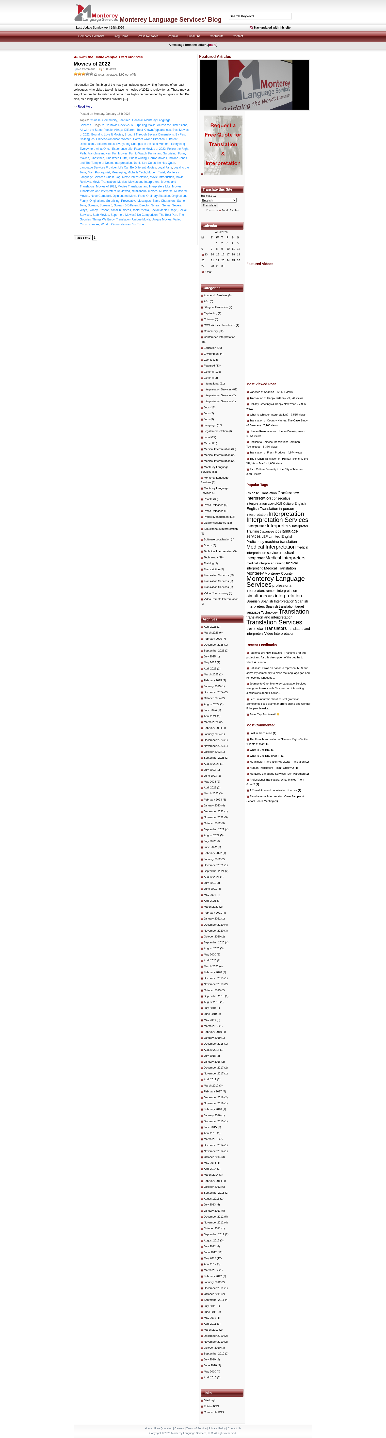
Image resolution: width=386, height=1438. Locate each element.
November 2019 (214, 984)
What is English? (262, 749)
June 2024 (210, 710)
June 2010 (210, 1365)
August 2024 (211, 704)
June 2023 (210, 775)
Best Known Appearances (154, 130)
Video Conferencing (216, 593)
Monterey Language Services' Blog (171, 19)
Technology (211, 557)
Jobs (207, 407)
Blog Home (121, 36)
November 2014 (214, 1151)
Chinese (95, 120)
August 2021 (211, 876)
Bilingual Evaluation (216, 307)
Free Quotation (163, 1428)
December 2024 (214, 692)
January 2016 (212, 1115)
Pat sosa (255, 668)
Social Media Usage (164, 210)
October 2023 (212, 751)
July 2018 (210, 1055)
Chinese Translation (261, 493)
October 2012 (212, 1228)
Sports (208, 545)
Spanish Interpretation (277, 601)
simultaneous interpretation (274, 595)
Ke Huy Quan (166, 163)
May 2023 (210, 781)
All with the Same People (96, 130)
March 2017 (211, 1085)
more (212, 45)
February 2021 (213, 912)
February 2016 (213, 1109)
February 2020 (213, 972)
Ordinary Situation (158, 196)
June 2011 (210, 1311)
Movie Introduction (162, 177)
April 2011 (210, 1323)
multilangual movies (144, 191)
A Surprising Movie (143, 125)
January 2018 (212, 1061)
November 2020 (214, 930)
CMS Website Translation (219, 325)
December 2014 (214, 1145)
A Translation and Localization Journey (275, 790)
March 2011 (211, 1329)
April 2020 (210, 960)
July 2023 (210, 769)
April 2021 (210, 900)
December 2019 (214, 978)
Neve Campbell (101, 196)
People (208, 499)
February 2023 (213, 799)
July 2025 (210, 656)
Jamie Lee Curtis (144, 163)
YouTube (138, 224)
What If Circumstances (116, 224)
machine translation (281, 541)
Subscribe (193, 36)
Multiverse (166, 191)
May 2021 (210, 894)
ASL (206, 301)
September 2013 (214, 1192)
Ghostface (97, 158)
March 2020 (211, 966)
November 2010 (214, 1341)
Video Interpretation (279, 633)
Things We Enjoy (103, 219)
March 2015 (211, 1138)
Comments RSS (214, 1412)
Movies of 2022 (92, 64)
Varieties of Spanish (262, 391)
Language (210, 425)
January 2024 (212, 734)
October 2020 (212, 936)
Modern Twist (156, 172)
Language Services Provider (98, 167)
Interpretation (123, 163)
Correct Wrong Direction (149, 139)
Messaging (119, 172)
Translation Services (216, 575)
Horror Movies (157, 158)
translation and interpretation (269, 617)
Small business (121, 210)
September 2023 (214, 757)
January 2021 (212, 918)
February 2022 (213, 853)
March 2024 (211, 721)
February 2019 (213, 1031)
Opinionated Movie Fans (129, 196)
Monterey (255, 573)
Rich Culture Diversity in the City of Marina (276, 469)
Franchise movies (99, 153)
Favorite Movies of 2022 (150, 148)
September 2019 (214, 996)
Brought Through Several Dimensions (149, 134)
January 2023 (212, 805)
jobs (278, 531)
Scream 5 (106, 205)
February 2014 (213, 1180)
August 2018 (211, 1049)
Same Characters (163, 200)
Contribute (216, 36)
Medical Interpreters (285, 557)
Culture (288, 503)
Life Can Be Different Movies (137, 167)
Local (207, 437)
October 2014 (212, 1156)
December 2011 (214, 1288)
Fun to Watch (138, 153)
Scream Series (161, 205)
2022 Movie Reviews (115, 125)
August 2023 (211, 763)
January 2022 (212, 859)
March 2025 (211, 674)
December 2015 (214, 1121)
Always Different (124, 130)
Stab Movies (101, 215)
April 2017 (210, 1079)
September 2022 (214, 829)
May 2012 (210, 1258)
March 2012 (211, 1270)
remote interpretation (281, 591)
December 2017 (214, 1067)
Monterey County (279, 573)
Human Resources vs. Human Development (277, 431)
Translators (275, 628)
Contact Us (234, 1428)
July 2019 (210, 1007)
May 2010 (210, 1371)
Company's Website (91, 36)
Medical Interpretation (217, 449)
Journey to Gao (259, 683)
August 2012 (211, 1240)
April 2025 (210, 668)
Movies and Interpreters (143, 182)
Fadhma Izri (257, 652)
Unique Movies (161, 219)
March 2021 (211, 906)
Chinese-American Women (113, 139)
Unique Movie (141, 219)
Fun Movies (120, 153)
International (211, 383)
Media (207, 443)
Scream (93, 205)
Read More (85, 106)
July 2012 (210, 1246)
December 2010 (214, 1335)
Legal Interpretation (216, 431)
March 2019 (211, 1025)
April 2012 (210, 1264)
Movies (122, 182)
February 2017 (213, 1091)
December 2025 (214, 644)
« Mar (208, 271)
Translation (123, 219)
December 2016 (214, 1097)
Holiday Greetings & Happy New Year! (273, 403)
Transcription (212, 569)
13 (206, 254)
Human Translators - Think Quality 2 (274, 767)
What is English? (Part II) (267, 755)
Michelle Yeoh (137, 172)
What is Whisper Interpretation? (269, 414)
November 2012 (214, 1222)
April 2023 (210, 787)
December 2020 (214, 924)
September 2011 (214, 1299)
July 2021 (210, 882)
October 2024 (212, 698)
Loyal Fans (165, 167)
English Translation (262, 508)
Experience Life (122, 148)
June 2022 (210, 847)
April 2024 (210, 716)
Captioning (210, 313)
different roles (106, 144)
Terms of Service (196, 1428)
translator (255, 628)
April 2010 (210, 1377)
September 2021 (214, 870)
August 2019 (211, 1002)
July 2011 (210, 1305)
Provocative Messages (136, 200)
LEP (264, 536)
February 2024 (213, 727)
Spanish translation (280, 606)
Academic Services (215, 295)
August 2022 (211, 835)
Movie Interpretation (135, 177)
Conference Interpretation (219, 336)
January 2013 (212, 1210)
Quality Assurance (215, 522)
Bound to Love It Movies (107, 134)
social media (140, 210)
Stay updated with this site (271, 27)
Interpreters (279, 525)
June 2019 (210, 1013)
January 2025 (212, 686)
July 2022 (210, 841)
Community (109, 120)
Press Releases (148, 36)
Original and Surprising (104, 200)
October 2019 (212, 990)
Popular (173, 36)
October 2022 (212, 823)
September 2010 (214, 1353)
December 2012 (214, 1216)
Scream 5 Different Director (132, 205)
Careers (179, 1428)
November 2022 (214, 817)
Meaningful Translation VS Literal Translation (279, 761)
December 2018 (214, 1043)
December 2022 (214, 811)
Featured (124, 120)
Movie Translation (104, 182)
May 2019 (210, 1020)
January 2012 (212, 1282)
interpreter (256, 525)
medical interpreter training (265, 563)
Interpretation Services (218, 389)
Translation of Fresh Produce (267, 452)
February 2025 (213, 680)
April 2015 (210, 1133)
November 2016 (214, 1103)
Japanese (267, 531)
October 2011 (212, 1293)
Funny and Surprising (162, 153)
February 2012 (213, 1276)
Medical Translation (280, 568)
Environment (211, 353)
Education (210, 347)
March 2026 (211, 632)
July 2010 (210, 1359)
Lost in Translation (263, 733)
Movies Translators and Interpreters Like (144, 186)
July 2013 (210, 1204)
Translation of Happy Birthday (268, 398)
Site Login (210, 1400)
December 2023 (214, 739)
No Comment (86, 69)
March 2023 (211, 793)
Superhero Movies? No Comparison (134, 215)
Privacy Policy (217, 1428)
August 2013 (211, 1198)
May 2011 (210, 1317)
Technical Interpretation (218, 551)
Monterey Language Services (275, 581)
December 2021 (214, 865)
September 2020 (214, 942)
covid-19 (275, 503)
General (137, 120)
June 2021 (210, 888)
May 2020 (210, 954)
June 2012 (210, 1252)
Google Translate (230, 210)
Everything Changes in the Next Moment (142, 144)
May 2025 (210, 662)
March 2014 (211, 1174)
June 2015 (210, 1127)
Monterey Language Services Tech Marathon (279, 773)
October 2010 (212, 1347)
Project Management (216, 516)
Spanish (253, 601)
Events (208, 359)
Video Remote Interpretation (221, 599)
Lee (252, 699)
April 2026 (210, 626)
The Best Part (168, 215)
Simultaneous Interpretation (221, 528)
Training (209, 563)
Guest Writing (137, 158)
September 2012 (214, 1234)
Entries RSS (211, 1406)
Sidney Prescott (99, 210)
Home (148, 1428)
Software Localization (217, 539)
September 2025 (214, 650)
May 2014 (210, 1162)
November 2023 (214, 745)
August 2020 (211, 948)
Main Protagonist (99, 172)
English (300, 503)
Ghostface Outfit (116, 158)
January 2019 (212, 1037)
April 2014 (210, 1168)
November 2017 (214, 1073)
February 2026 (213, 638)
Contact (238, 36)
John (253, 714)
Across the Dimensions (172, 125)
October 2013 (212, 1186)
